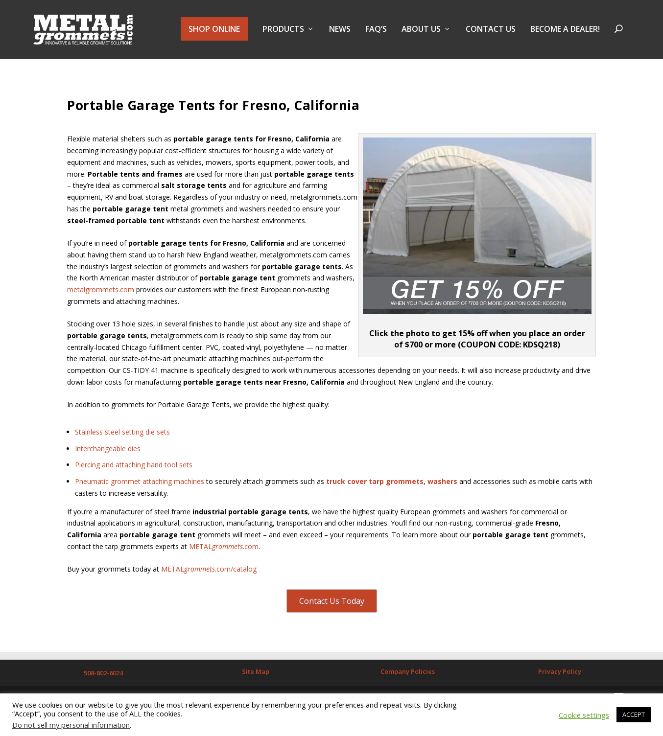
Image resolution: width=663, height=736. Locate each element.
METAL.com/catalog (209, 572)
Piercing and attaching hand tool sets (133, 468)
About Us (421, 31)
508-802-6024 (103, 675)
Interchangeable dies (108, 451)
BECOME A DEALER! (565, 31)
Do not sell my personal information (71, 725)
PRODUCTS (283, 31)
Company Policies (407, 674)
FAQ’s (376, 31)
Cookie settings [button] (584, 715)
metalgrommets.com (100, 293)
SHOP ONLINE (214, 30)
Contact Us (491, 31)
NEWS (340, 31)
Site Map (255, 674)
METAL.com (224, 549)
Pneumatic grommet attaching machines (139, 484)
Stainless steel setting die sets (122, 435)
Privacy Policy (559, 674)
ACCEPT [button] (633, 714)
